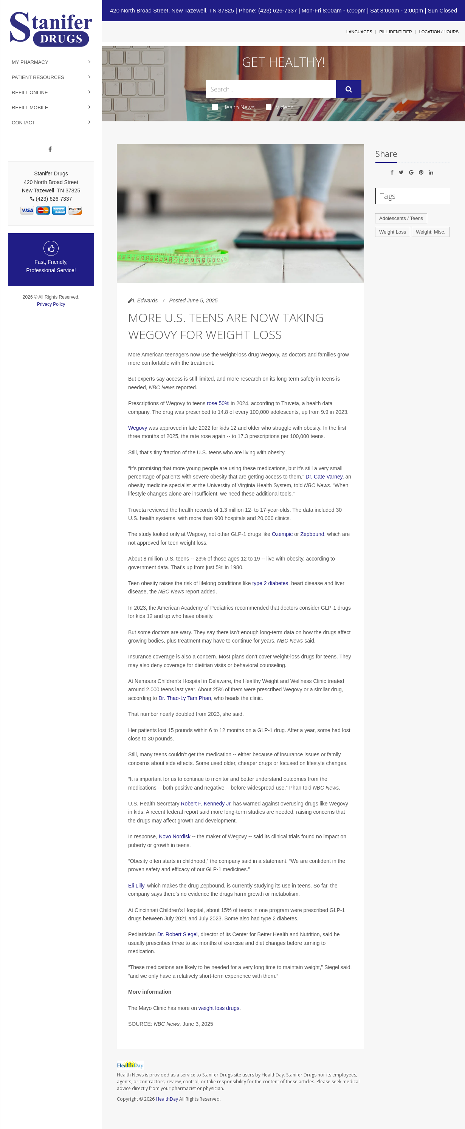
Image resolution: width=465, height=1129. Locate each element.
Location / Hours (439, 31)
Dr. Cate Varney (324, 477)
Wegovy (137, 428)
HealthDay (167, 1099)
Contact (23, 122)
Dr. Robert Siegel (177, 934)
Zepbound (312, 534)
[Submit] (348, 89)
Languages (359, 31)
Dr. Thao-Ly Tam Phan (184, 698)
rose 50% (218, 403)
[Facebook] (50, 150)
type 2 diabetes (270, 583)
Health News (233, 107)
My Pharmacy (30, 62)
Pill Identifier (395, 31)
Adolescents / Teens (401, 218)
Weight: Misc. (430, 232)
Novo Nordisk (175, 836)
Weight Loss (392, 232)
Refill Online (30, 92)
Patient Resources (38, 77)
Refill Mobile (30, 107)
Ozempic (282, 534)
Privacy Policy (51, 304)
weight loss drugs (218, 1008)
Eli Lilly (136, 886)
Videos (280, 107)
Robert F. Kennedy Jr (205, 804)
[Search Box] (271, 89)
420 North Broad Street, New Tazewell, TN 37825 (172, 10)
